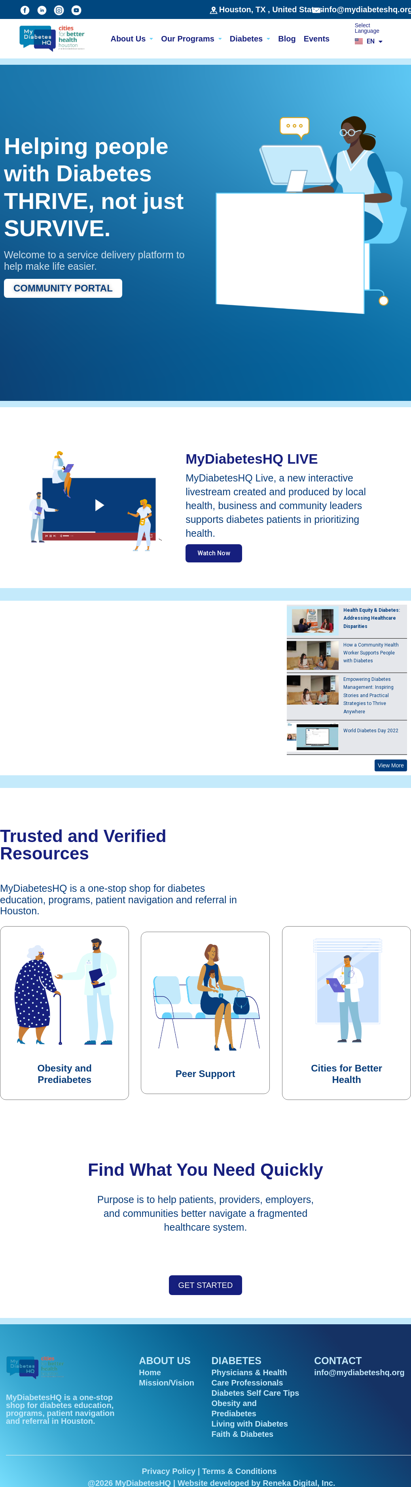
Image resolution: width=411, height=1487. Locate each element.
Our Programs (191, 38)
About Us (131, 38)
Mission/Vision (166, 1382)
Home (150, 1372)
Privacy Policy (168, 1471)
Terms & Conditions (239, 1471)
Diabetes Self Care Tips (255, 1393)
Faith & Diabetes (242, 1434)
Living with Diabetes (249, 1423)
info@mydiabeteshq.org (359, 1372)
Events (317, 38)
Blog (286, 38)
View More (391, 765)
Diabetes (250, 38)
